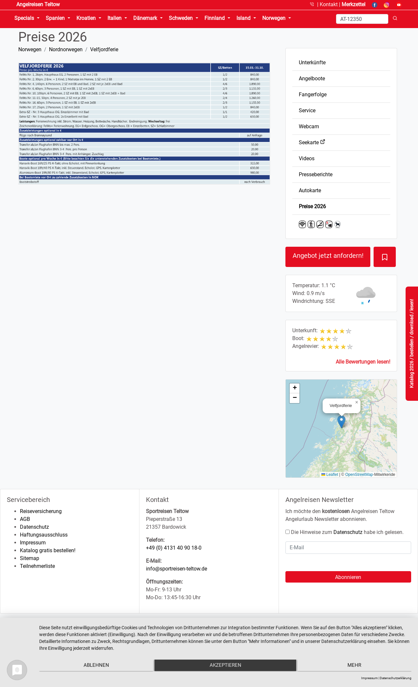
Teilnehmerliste (37, 566)
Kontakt (329, 4)
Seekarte (312, 142)
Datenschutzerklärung (395, 678)
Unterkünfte (312, 62)
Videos (306, 158)
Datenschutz (34, 527)
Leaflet (329, 474)
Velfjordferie (104, 49)
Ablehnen (94, 666)
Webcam (309, 126)
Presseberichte (315, 174)
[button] (341, 422)
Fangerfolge (313, 94)
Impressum (33, 542)
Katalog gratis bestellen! (47, 550)
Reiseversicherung (41, 511)
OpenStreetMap (359, 474)
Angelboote (312, 78)
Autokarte (310, 190)
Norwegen (29, 49)
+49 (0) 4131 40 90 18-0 (173, 548)
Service (307, 110)
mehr (356, 666)
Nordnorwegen (66, 49)
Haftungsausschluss (44, 535)
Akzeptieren (225, 666)
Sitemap (29, 558)
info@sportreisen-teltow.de (176, 569)
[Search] (362, 19)
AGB (25, 519)
